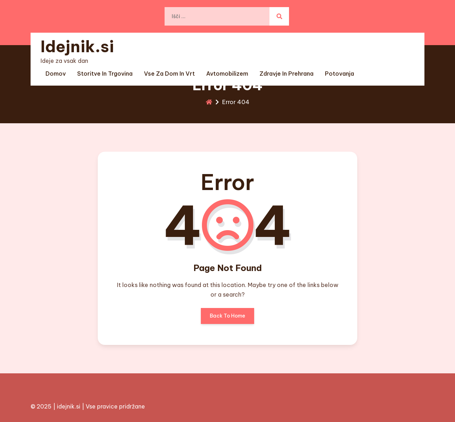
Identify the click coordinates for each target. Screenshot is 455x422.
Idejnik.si (77, 46)
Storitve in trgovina (105, 73)
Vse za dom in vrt (169, 73)
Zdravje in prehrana (286, 73)
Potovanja (339, 73)
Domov (56, 73)
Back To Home (227, 318)
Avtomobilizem (227, 73)
